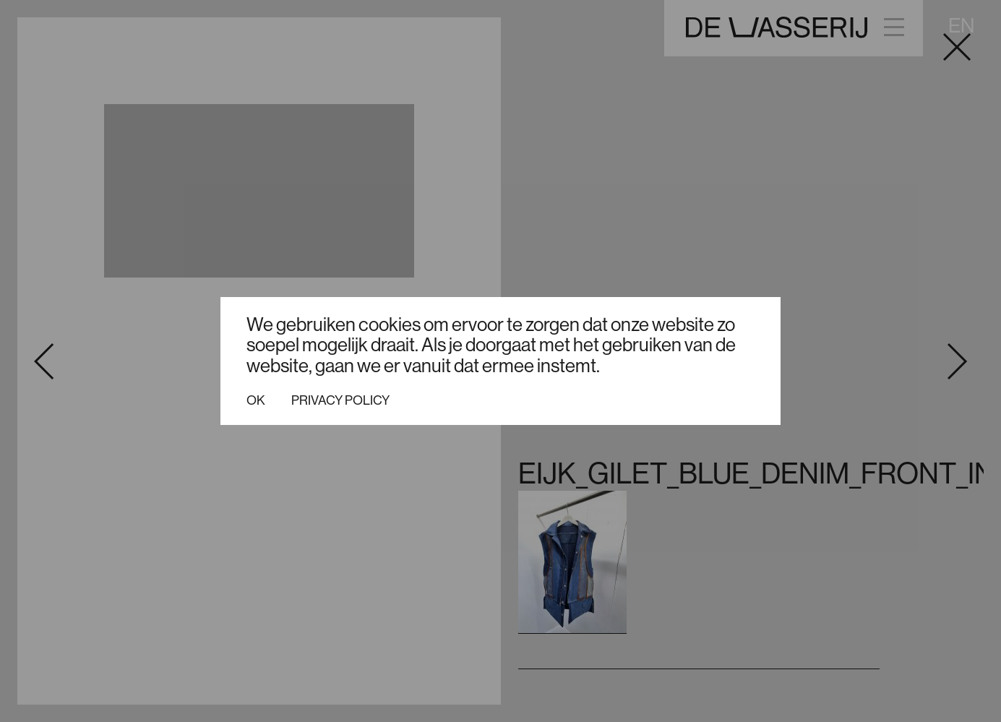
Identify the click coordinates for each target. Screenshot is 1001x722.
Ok (255, 400)
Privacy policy (340, 400)
